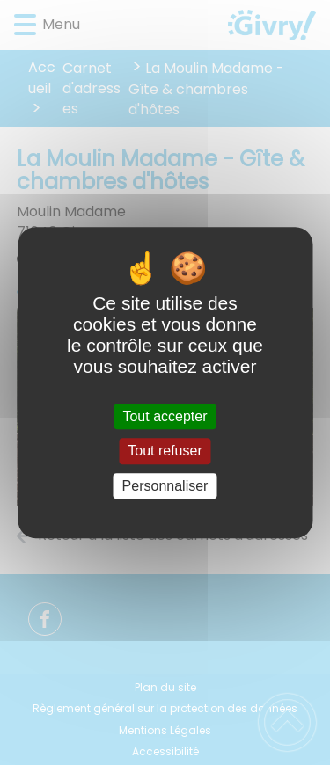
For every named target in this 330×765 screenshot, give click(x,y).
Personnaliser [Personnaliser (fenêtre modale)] (165, 485)
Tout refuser (165, 451)
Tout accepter (164, 416)
